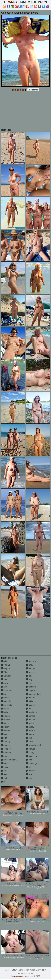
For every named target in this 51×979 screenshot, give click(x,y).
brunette (6, 730)
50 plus (5, 665)
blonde (5, 716)
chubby (5, 741)
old (28, 709)
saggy (30, 734)
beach (5, 698)
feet (4, 774)
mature (30, 698)
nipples (30, 705)
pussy (30, 727)
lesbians (31, 687)
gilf (3, 782)
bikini (4, 712)
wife (29, 774)
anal (4, 679)
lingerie (30, 690)
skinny (30, 752)
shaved (30, 749)
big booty (6, 705)
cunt (4, 756)
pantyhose (32, 720)
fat (3, 771)
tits (28, 767)
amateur (6, 676)
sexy (29, 741)
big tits (5, 709)
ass (4, 687)
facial (4, 767)
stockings (31, 763)
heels (30, 672)
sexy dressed (33, 745)
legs (29, 683)
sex (29, 738)
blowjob (6, 720)
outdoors (31, 712)
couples (6, 749)
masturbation (33, 694)
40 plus (5, 661)
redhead (31, 730)
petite (30, 723)
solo (29, 760)
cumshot (6, 752)
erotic (5, 763)
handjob (31, 668)
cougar (5, 745)
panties (30, 716)
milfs (29, 701)
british (5, 727)
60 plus (5, 668)
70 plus (5, 672)
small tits (31, 756)
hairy (29, 665)
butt (4, 738)
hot (28, 676)
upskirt (30, 771)
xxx (29, 778)
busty (4, 734)
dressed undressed (11, 760)
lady (29, 679)
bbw (4, 694)
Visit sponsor (33, 90)
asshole (6, 690)
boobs (5, 723)
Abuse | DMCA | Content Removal (19, 970)
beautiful (6, 701)
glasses (31, 661)
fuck (4, 778)
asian (4, 683)
